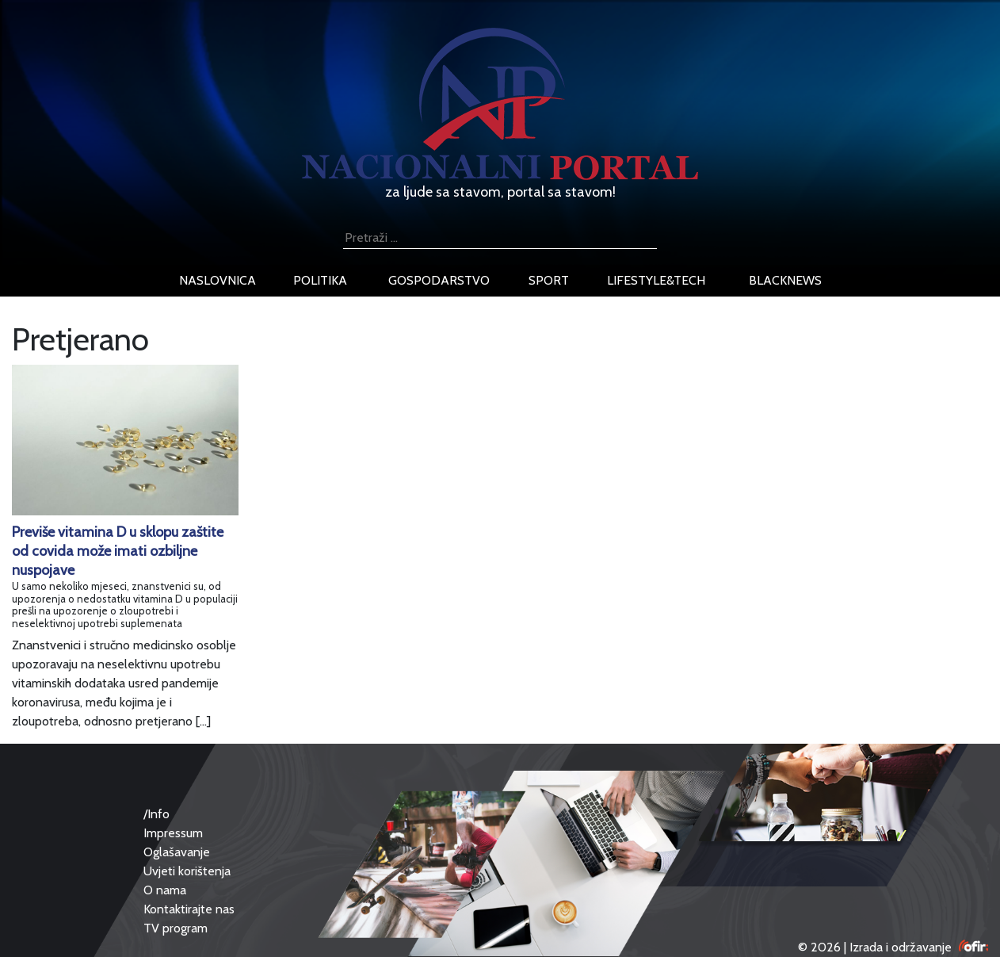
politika (320, 280)
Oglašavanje (176, 851)
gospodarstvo (439, 280)
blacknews (785, 280)
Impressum (173, 832)
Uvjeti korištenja (187, 871)
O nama (164, 890)
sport (549, 280)
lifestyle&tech (656, 280)
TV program (175, 928)
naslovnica (217, 280)
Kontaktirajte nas (189, 909)
